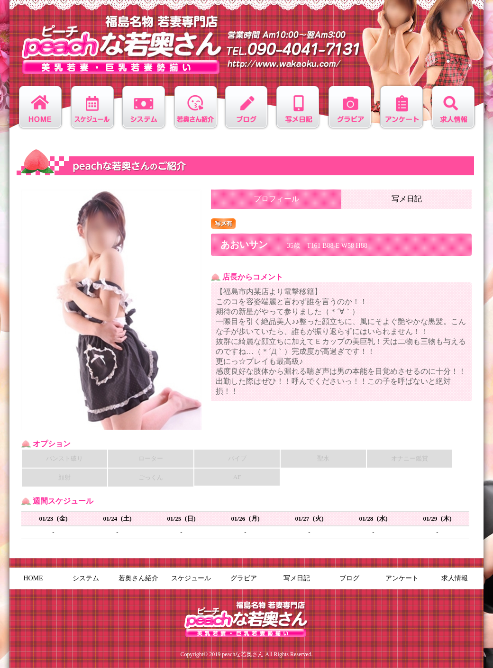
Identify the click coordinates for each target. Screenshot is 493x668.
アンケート (402, 578)
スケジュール (191, 578)
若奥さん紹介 (138, 578)
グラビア (243, 578)
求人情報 (454, 578)
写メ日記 (407, 199)
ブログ (349, 578)
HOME (33, 578)
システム (86, 578)
